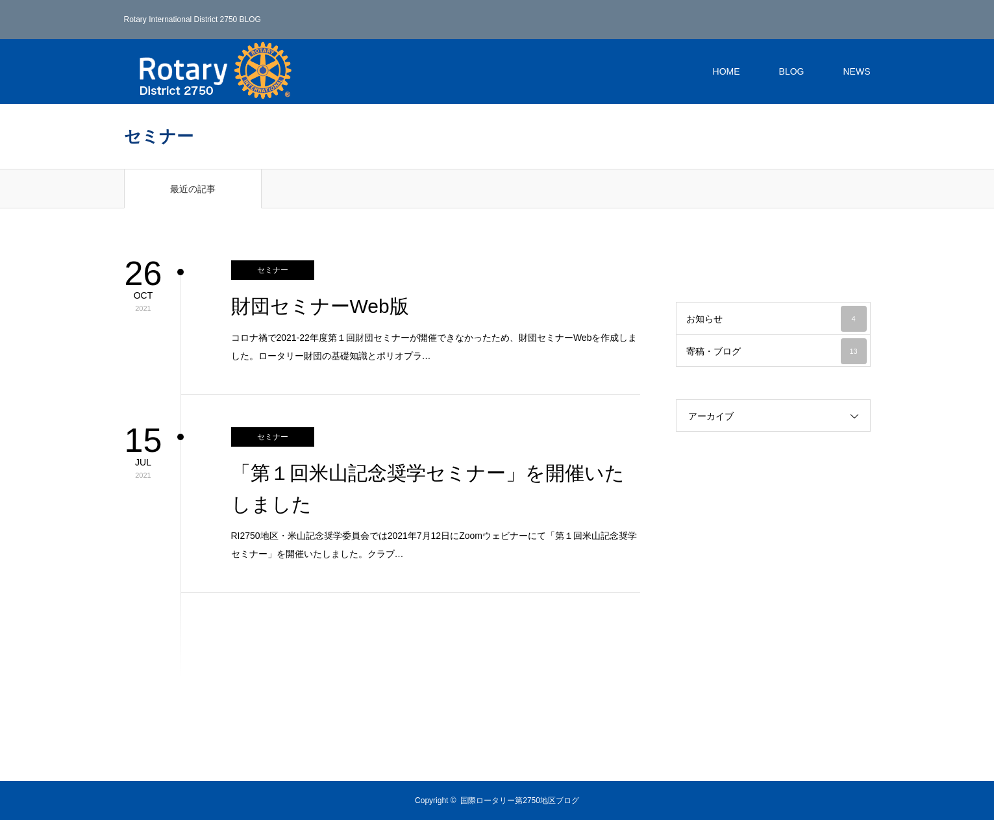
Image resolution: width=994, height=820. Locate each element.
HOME (726, 71)
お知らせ (776, 319)
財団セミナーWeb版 (320, 306)
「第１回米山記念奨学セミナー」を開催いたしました (428, 488)
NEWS (857, 71)
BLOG (791, 71)
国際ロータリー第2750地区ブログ (519, 800)
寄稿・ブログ (776, 351)
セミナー (272, 270)
